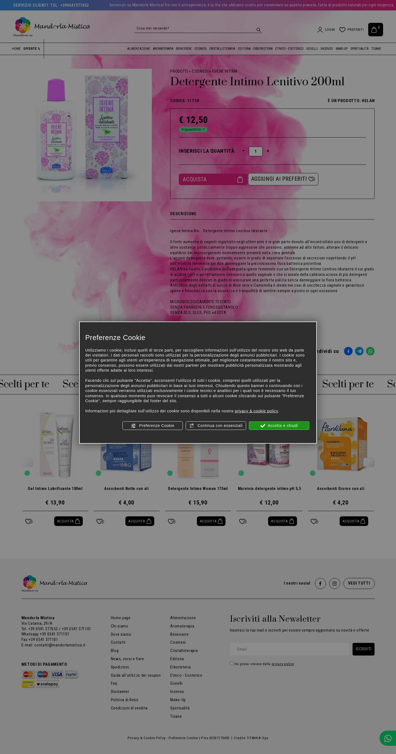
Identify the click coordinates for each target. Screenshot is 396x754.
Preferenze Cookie (152, 425)
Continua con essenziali (216, 425)
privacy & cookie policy (256, 411)
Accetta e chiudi (279, 425)
